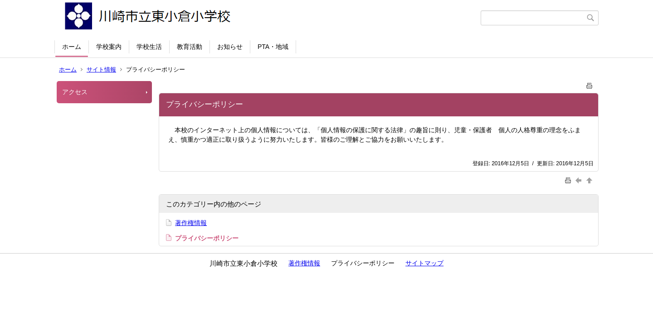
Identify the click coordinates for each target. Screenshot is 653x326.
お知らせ (230, 46)
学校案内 (109, 46)
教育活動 (189, 46)
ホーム (71, 46)
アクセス (75, 92)
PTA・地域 (273, 46)
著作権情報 (191, 222)
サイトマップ (424, 263)
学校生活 (149, 46)
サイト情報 (101, 69)
